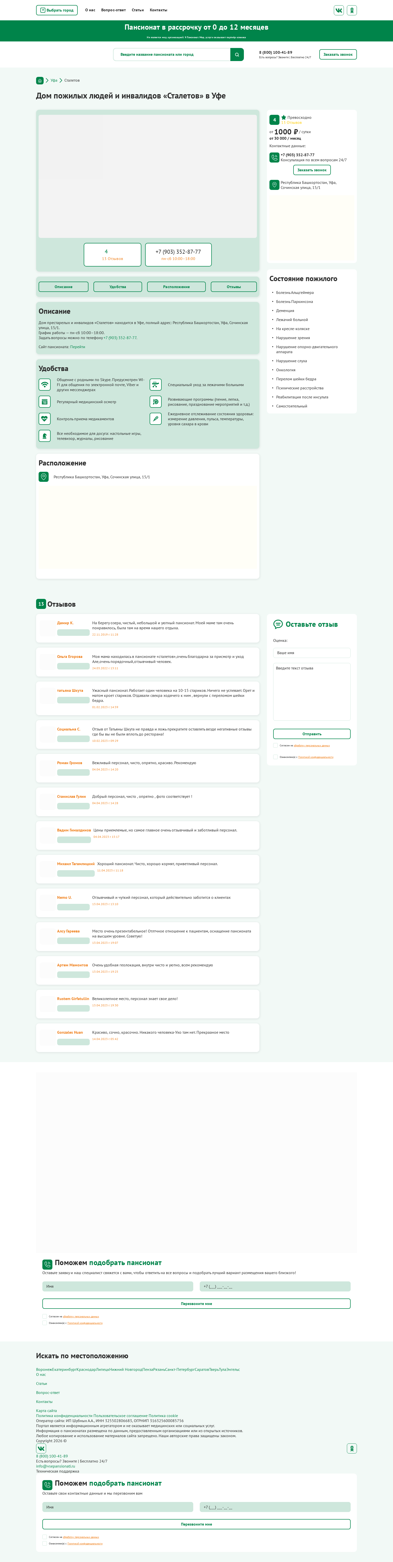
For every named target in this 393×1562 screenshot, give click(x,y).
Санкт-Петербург (180, 1369)
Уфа (54, 80)
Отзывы (234, 286)
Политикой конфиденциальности (315, 757)
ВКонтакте (339, 10)
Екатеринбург (64, 1369)
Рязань (159, 1369)
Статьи (138, 9)
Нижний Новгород (125, 1369)
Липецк (102, 1369)
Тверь (214, 1369)
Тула (222, 1369)
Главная (40, 80)
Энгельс (233, 1369)
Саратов (202, 1369)
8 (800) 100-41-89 (275, 52)
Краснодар (86, 1369)
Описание (63, 286)
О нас (90, 9)
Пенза (147, 1369)
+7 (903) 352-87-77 (178, 252)
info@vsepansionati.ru (55, 1466)
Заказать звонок (312, 169)
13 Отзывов (291, 122)
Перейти (77, 346)
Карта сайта (46, 1410)
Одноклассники (352, 10)
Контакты (158, 9)
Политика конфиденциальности (64, 1415)
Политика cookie (163, 1415)
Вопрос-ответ (113, 9)
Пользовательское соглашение (120, 1415)
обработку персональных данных (312, 745)
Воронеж (44, 1369)
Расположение (176, 286)
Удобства (118, 286)
